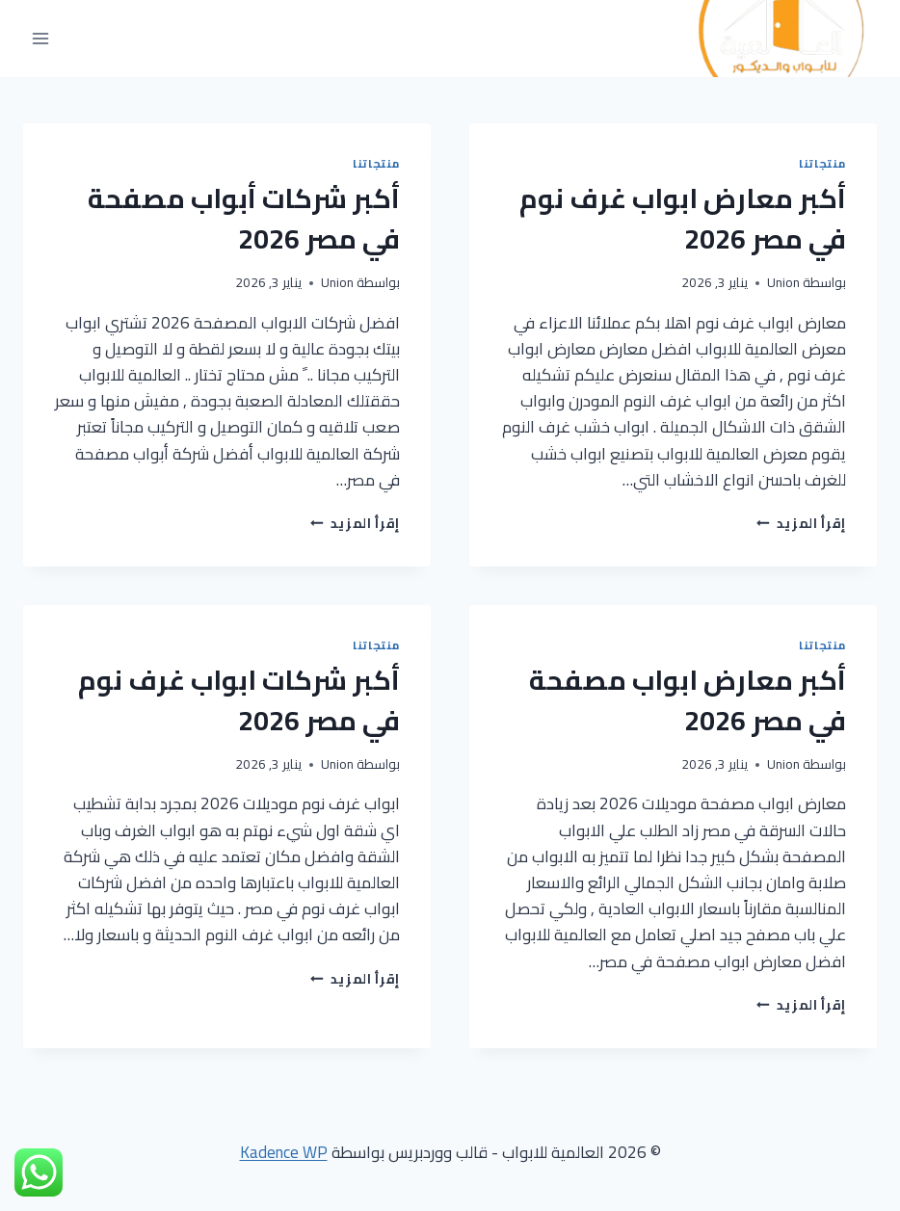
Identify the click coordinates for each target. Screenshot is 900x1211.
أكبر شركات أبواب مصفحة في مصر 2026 (244, 218)
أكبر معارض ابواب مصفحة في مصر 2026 (687, 700)
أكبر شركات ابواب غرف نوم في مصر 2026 (239, 700)
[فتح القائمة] (41, 39)
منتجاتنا (822, 163)
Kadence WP (284, 1152)
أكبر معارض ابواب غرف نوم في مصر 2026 (682, 218)
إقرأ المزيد (801, 523)
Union (783, 282)
